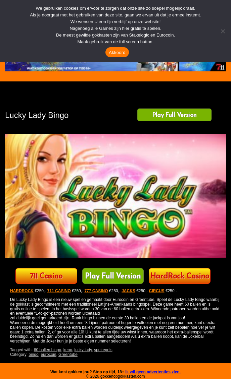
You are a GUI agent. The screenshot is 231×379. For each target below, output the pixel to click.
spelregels (103, 350)
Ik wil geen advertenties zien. (153, 372)
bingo (33, 354)
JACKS (128, 291)
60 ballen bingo (47, 350)
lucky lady (83, 350)
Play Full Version (174, 115)
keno (67, 350)
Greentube (68, 354)
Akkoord (117, 52)
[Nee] (222, 31)
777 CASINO (96, 291)
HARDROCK (22, 291)
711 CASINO (59, 291)
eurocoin (48, 354)
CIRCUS (157, 291)
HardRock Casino (179, 276)
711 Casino (46, 276)
